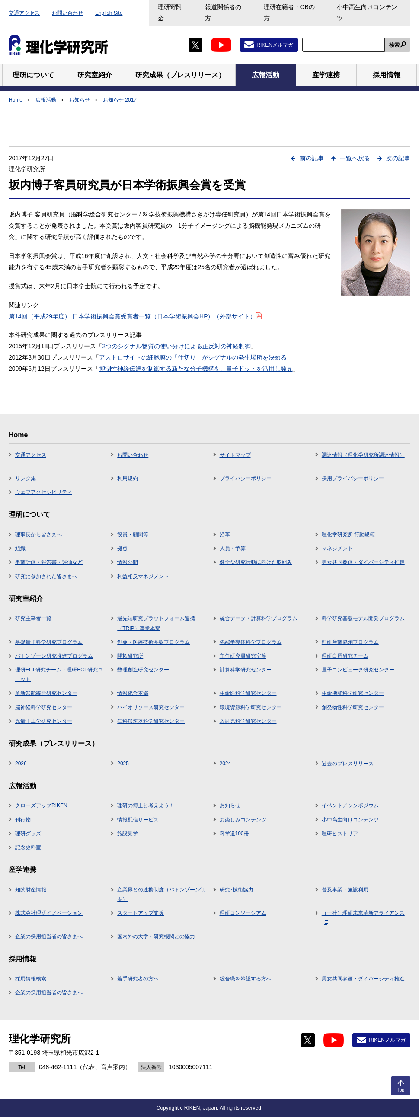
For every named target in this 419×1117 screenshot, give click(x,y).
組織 (20, 548)
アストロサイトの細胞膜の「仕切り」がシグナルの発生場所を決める (193, 357)
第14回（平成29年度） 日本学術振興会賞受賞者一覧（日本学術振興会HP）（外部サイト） (135, 316)
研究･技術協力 (236, 890)
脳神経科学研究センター (43, 707)
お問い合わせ (67, 13)
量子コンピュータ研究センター (358, 670)
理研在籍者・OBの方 (289, 12)
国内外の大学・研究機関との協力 (156, 936)
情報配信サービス (138, 820)
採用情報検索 (30, 979)
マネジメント (337, 548)
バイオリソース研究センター (151, 707)
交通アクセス (24, 13)
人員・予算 (233, 548)
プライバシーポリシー (246, 478)
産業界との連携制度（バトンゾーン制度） (161, 894)
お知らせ (79, 100)
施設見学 (127, 834)
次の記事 (398, 158)
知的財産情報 (30, 890)
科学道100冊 (234, 834)
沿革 (225, 534)
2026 (21, 764)
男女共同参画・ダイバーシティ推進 (363, 562)
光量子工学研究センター (43, 721)
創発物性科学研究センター (353, 707)
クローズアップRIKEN (41, 805)
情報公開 (127, 562)
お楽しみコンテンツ (243, 820)
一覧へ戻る (355, 158)
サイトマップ (235, 455)
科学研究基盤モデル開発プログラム (363, 618)
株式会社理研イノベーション (52, 913)
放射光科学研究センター (248, 721)
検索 (394, 45)
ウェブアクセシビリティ (43, 492)
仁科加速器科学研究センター (151, 721)
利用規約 (127, 478)
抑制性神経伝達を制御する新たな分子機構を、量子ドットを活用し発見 (196, 368)
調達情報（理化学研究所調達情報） (363, 459)
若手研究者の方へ (138, 979)
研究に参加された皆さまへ (46, 576)
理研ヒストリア (340, 834)
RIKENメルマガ (274, 45)
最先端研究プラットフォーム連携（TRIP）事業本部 (156, 623)
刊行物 (23, 820)
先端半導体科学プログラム (251, 642)
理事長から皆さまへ (38, 534)
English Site (108, 13)
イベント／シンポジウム (350, 805)
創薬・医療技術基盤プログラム (153, 642)
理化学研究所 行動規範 (348, 534)
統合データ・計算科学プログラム (258, 618)
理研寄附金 (170, 12)
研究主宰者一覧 (33, 618)
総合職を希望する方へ (246, 979)
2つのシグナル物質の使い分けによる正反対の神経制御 (176, 346)
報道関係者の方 (223, 12)
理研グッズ (28, 834)
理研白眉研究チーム (345, 656)
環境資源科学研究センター (251, 707)
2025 (123, 764)
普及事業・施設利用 (345, 890)
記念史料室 (28, 847)
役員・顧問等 (132, 534)
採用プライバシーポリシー (353, 478)
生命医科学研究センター (248, 693)
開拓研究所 (130, 656)
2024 (225, 764)
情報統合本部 (132, 693)
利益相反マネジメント (143, 576)
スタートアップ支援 (140, 913)
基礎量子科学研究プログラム (49, 642)
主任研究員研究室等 (243, 656)
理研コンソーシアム (243, 913)
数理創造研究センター (143, 670)
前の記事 (312, 158)
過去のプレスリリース (348, 764)
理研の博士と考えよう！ (145, 805)
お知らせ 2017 (120, 100)
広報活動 (45, 100)
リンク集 (25, 478)
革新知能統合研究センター (46, 693)
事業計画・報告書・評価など (49, 562)
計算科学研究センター (246, 670)
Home (15, 100)
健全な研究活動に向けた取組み (256, 562)
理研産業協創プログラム (350, 642)
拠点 (122, 548)
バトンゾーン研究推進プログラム (54, 656)
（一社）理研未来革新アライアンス (363, 917)
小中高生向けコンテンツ (367, 12)
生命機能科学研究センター (353, 693)
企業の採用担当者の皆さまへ (49, 936)
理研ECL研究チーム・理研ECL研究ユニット (59, 674)
